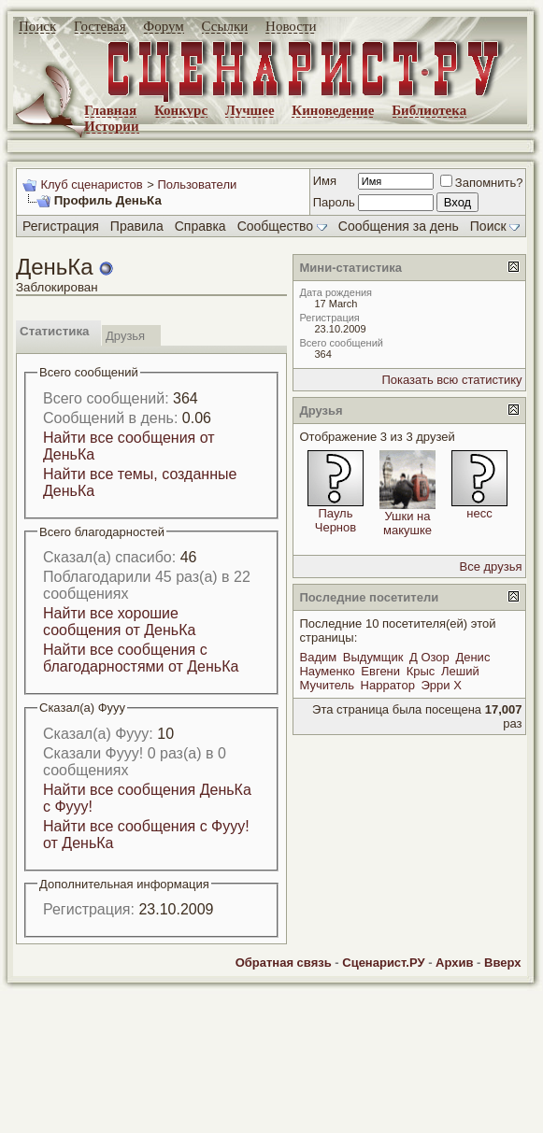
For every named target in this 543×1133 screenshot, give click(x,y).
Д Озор (429, 657)
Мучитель (326, 685)
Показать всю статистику (451, 380)
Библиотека (429, 110)
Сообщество (282, 226)
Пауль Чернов (335, 520)
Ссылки (225, 26)
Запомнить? (481, 183)
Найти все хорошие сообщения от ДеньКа (119, 621)
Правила (137, 226)
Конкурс (180, 110)
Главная (110, 110)
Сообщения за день (398, 226)
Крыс (421, 671)
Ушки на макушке (407, 523)
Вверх (502, 963)
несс (479, 513)
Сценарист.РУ (383, 963)
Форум (163, 26)
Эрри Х (442, 685)
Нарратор (388, 685)
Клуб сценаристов (91, 184)
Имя (324, 181)
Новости (290, 26)
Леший (460, 671)
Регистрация (60, 226)
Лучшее (250, 110)
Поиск (37, 26)
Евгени (380, 671)
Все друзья (491, 566)
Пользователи (196, 184)
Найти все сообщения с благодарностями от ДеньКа (140, 658)
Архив (454, 963)
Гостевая (100, 26)
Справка (200, 226)
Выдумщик (373, 657)
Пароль (334, 202)
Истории (111, 126)
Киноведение (333, 110)
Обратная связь (284, 963)
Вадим (317, 657)
